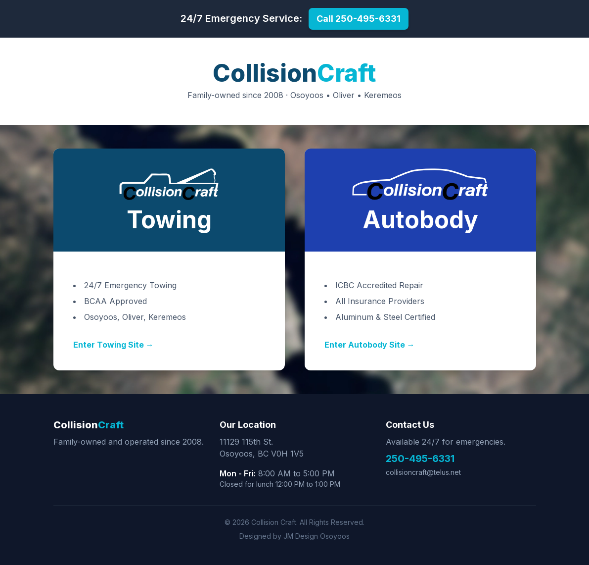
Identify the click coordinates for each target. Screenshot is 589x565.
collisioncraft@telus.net (423, 472)
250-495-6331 (420, 458)
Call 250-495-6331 (359, 18)
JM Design (300, 536)
